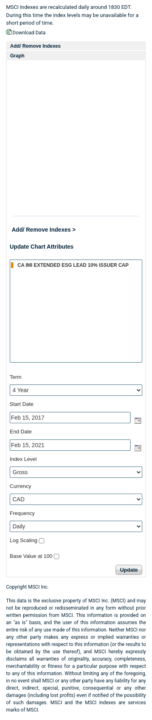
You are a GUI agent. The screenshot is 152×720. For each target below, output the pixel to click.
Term (15, 377)
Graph (17, 56)
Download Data (29, 33)
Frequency (22, 513)
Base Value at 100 (31, 556)
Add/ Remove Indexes (35, 46)
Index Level (23, 459)
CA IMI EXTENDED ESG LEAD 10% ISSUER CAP (76, 265)
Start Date (22, 404)
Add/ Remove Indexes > (44, 229)
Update (129, 570)
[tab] (76, 46)
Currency (20, 486)
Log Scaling (23, 540)
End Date (21, 432)
